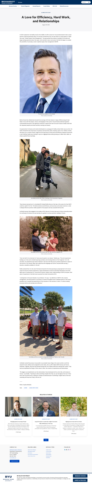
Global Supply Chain (33, 387)
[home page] (8, 2)
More (46, 442)
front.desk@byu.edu (14, 460)
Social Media (46, 6)
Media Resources (64, 6)
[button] (90, 475)
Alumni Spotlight (46, 12)
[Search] (86, 2)
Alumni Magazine (25, 6)
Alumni (25, 387)
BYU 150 (55, 6)
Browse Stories (13, 6)
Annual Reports (36, 6)
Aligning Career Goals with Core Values (74, 422)
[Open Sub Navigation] (18, 6)
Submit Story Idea (16, 464)
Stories (20, 2)
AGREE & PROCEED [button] (80, 480)
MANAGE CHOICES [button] (80, 476)
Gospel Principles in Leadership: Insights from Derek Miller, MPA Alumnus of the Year (46, 424)
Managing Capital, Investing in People (18, 422)
